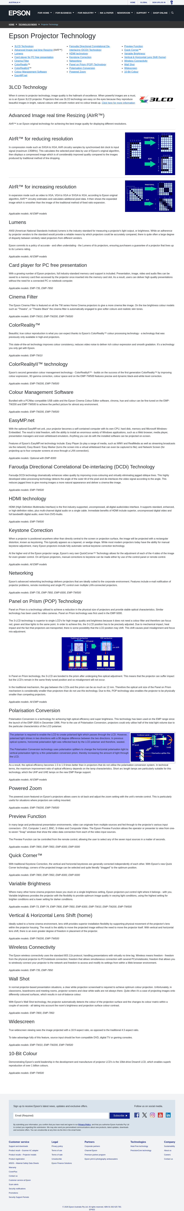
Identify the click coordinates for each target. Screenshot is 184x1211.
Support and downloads (18, 1146)
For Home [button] (44, 13)
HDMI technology (78, 53)
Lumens (18, 53)
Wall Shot (129, 64)
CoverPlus (13, 1172)
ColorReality (21, 64)
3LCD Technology (24, 46)
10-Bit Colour (131, 71)
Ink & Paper (106, 13)
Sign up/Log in (158, 2)
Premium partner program (95, 1155)
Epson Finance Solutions (62, 1163)
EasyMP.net (20, 75)
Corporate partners (92, 1146)
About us (167, 1150)
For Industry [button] (86, 13)
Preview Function (133, 46)
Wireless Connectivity (136, 61)
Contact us (13, 1176)
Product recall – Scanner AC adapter (23, 1150)
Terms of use (57, 1150)
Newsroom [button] (124, 13)
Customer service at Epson (20, 1180)
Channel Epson (91, 1150)
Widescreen (130, 68)
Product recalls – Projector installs (22, 1155)
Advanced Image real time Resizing (33, 50)
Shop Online (160, 13)
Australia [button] (14, 2)
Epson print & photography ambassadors (101, 1159)
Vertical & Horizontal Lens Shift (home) (145, 57)
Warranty (12, 1167)
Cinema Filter (21, 61)
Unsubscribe (57, 1159)
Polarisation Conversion (82, 68)
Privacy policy (57, 1146)
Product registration (17, 1159)
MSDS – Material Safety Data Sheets (24, 1163)
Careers (167, 1155)
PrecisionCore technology (141, 1150)
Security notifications (17, 1189)
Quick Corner (131, 50)
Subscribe (118, 1115)
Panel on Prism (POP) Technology (87, 64)
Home (132, 2)
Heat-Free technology (139, 1146)
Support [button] (141, 13)
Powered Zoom (77, 71)
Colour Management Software (30, 71)
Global (143, 2)
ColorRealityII (21, 68)
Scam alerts (13, 1184)
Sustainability (169, 1146)
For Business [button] (63, 13)
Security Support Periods (19, 1197)
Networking (75, 61)
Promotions (13, 1193)
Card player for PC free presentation (33, 57)
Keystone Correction (80, 57)
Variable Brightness (134, 53)
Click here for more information (118, 103)
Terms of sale (57, 1155)
